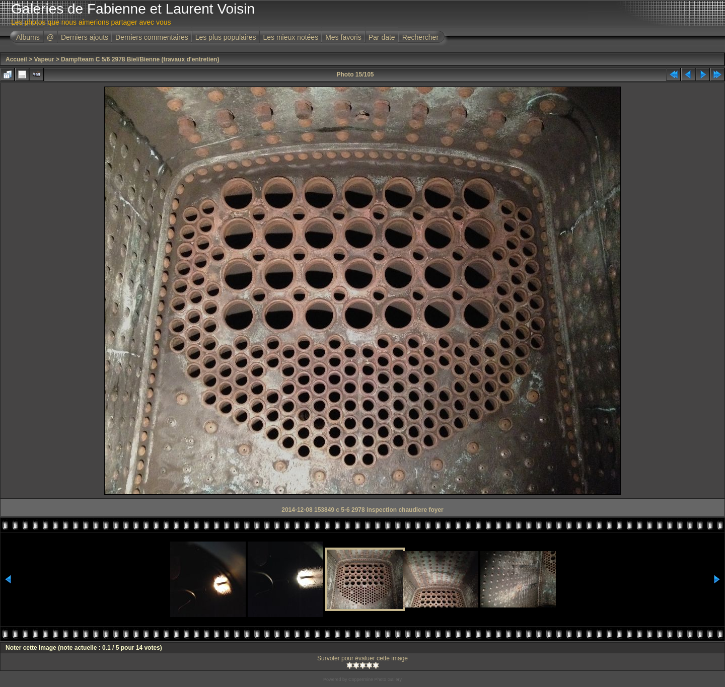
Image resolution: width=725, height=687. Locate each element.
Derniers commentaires (151, 37)
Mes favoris (343, 37)
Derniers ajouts (84, 37)
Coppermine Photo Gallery (375, 679)
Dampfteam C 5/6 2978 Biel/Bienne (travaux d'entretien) (140, 59)
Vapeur (44, 59)
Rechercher (420, 37)
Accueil (16, 59)
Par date (382, 37)
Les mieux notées (290, 37)
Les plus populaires (225, 37)
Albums (28, 37)
